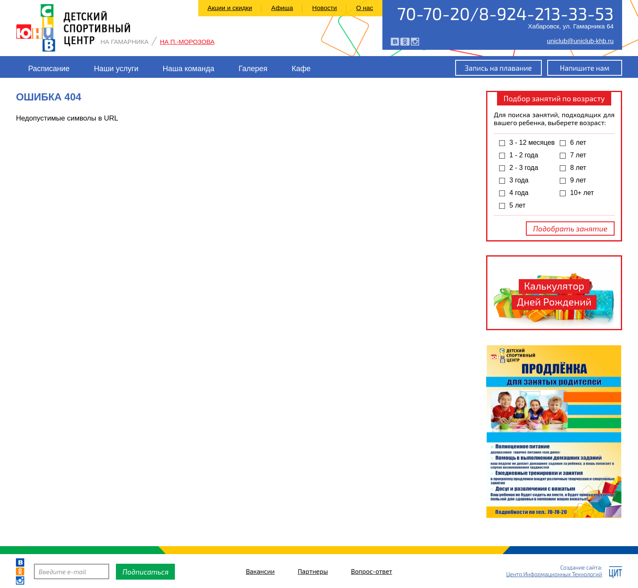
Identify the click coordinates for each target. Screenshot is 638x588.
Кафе (301, 68)
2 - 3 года (524, 167)
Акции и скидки (230, 7)
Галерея (252, 68)
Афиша (282, 7)
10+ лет (582, 192)
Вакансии (260, 571)
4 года (519, 192)
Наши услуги (116, 68)
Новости (324, 7)
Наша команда (188, 68)
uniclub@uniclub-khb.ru (580, 41)
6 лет (578, 142)
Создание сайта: (581, 567)
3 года (519, 180)
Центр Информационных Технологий (554, 574)
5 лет (517, 205)
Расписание (48, 68)
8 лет (578, 167)
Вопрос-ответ (371, 571)
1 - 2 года (524, 155)
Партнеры (313, 571)
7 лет (578, 155)
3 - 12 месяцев (532, 142)
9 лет (578, 180)
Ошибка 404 (48, 97)
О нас (364, 7)
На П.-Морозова (187, 42)
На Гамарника (124, 42)
